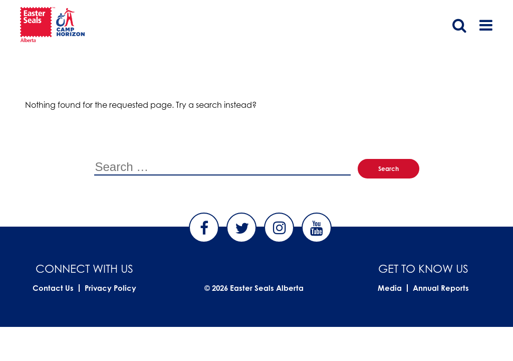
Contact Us (53, 288)
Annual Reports (441, 288)
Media (390, 288)
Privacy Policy (110, 288)
